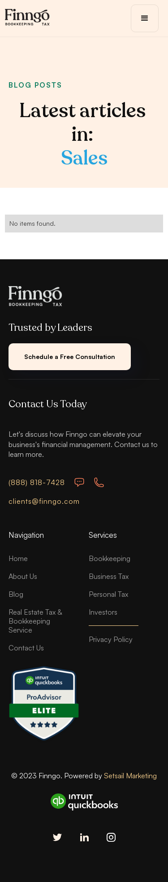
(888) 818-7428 (37, 482)
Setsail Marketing (130, 775)
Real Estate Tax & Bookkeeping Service (35, 621)
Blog (16, 594)
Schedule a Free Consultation (69, 356)
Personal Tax (108, 594)
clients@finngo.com (44, 501)
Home (18, 558)
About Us (23, 576)
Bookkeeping (109, 558)
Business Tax (109, 576)
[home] (27, 18)
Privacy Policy (111, 639)
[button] (145, 18)
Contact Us (26, 647)
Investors (103, 612)
